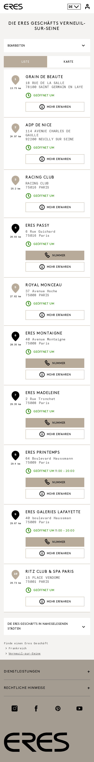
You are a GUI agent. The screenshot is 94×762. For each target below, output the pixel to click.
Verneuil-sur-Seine (24, 653)
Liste (25, 62)
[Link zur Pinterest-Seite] (58, 708)
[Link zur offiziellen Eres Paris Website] (13, 6)
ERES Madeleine (43, 393)
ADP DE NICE (39, 125)
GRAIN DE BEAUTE (44, 77)
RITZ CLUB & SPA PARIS (50, 572)
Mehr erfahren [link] (55, 107)
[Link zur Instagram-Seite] (15, 708)
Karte (68, 62)
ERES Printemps (43, 452)
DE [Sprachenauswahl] (74, 6)
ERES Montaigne (44, 333)
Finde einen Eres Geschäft (26, 643)
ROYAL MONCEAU (44, 285)
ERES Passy (37, 225)
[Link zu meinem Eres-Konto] (87, 6)
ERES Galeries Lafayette (53, 512)
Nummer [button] (55, 255)
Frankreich (18, 648)
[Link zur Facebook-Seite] (36, 708)
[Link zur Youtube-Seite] (79, 708)
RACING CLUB (40, 177)
